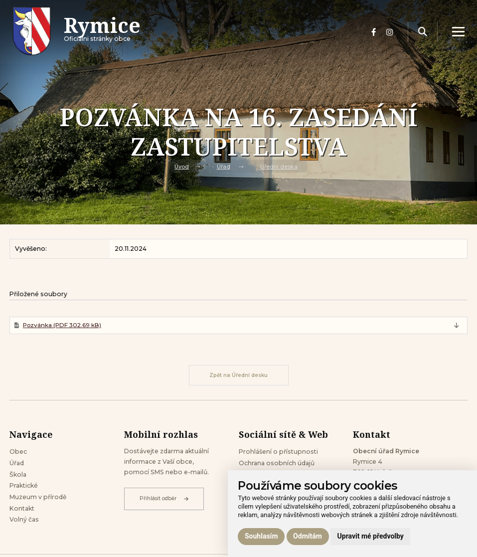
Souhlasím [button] (261, 536)
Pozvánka (62, 325)
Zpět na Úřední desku (238, 375)
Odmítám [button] (307, 536)
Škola (17, 475)
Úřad (223, 166)
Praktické (23, 487)
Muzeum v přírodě (37, 498)
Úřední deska (279, 166)
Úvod (181, 166)
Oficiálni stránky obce (102, 32)
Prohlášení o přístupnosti (278, 452)
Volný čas (24, 521)
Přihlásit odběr (164, 500)
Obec (18, 452)
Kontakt (21, 509)
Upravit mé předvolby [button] (370, 536)
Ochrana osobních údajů (277, 464)
